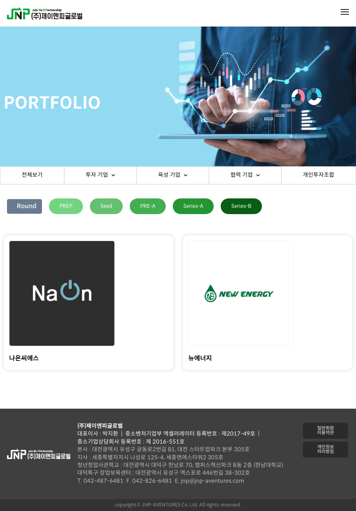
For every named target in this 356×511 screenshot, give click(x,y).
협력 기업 (245, 175)
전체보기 (32, 175)
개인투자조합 (318, 175)
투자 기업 (100, 175)
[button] (66, 206)
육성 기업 (172, 175)
